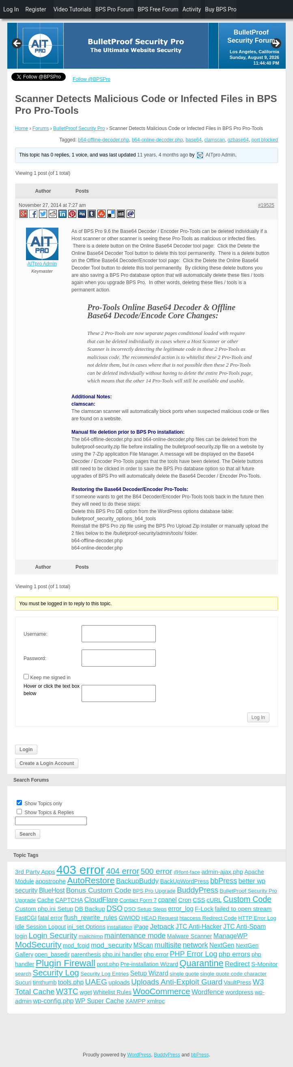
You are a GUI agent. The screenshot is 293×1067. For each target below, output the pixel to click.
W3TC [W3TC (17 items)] (67, 991)
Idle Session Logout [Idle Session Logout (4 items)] (40, 927)
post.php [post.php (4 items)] (108, 964)
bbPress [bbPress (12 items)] (223, 881)
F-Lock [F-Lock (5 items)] (204, 908)
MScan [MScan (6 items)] (143, 945)
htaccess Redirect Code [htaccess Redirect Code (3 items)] (208, 918)
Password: (35, 658)
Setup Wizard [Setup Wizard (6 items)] (149, 973)
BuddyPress (167, 1055)
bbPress (200, 1055)
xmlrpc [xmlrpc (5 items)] (156, 1000)
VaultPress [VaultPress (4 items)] (237, 982)
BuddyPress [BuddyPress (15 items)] (197, 890)
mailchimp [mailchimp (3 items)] (91, 936)
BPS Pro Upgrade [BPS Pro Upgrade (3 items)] (154, 891)
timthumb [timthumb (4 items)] (45, 982)
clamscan (214, 140)
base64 (193, 140)
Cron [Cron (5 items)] (185, 899)
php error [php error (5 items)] (156, 954)
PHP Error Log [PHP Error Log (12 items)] (193, 954)
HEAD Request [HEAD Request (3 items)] (159, 918)
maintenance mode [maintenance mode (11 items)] (135, 936)
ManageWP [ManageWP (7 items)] (230, 935)
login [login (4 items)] (21, 936)
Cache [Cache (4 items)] (45, 900)
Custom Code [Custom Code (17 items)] (247, 899)
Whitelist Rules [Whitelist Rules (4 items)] (112, 992)
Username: (35, 634)
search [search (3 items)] (23, 974)
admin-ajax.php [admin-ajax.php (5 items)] (222, 871)
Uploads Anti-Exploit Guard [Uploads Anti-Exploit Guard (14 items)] (176, 982)
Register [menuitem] (35, 9)
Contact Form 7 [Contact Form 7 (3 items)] (138, 900)
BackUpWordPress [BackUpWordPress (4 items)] (184, 881)
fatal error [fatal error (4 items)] (50, 918)
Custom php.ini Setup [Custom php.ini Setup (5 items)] (44, 908)
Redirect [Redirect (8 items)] (237, 964)
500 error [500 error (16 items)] (156, 871)
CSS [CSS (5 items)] (199, 899)
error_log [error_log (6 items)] (181, 908)
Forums (40, 128)
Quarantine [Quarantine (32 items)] (201, 963)
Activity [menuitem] (192, 9)
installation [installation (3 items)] (119, 927)
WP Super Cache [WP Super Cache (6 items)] (99, 1000)
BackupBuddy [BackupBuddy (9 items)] (137, 881)
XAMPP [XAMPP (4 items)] (135, 1001)
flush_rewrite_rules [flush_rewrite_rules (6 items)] (90, 917)
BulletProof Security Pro (79, 128)
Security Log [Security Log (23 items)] (55, 972)
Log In (258, 717)
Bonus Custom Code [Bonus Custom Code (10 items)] (98, 890)
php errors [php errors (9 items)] (234, 954)
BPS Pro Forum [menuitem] (114, 9)
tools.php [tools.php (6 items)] (71, 982)
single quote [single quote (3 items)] (184, 974)
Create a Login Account (46, 763)
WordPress (139, 1055)
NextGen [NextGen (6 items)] (222, 945)
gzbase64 (238, 140)
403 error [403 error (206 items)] (80, 869)
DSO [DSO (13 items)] (114, 908)
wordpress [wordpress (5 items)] (239, 992)
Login (26, 749)
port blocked (265, 140)
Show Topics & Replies (49, 812)
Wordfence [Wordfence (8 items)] (208, 992)
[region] (146, 46)
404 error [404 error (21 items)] (122, 871)
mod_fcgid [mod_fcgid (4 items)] (76, 945)
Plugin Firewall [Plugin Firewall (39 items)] (65, 963)
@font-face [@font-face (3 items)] (187, 872)
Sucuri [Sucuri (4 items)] (23, 982)
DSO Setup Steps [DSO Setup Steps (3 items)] (145, 909)
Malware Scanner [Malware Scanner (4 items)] (189, 936)
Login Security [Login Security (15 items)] (53, 935)
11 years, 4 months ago (162, 155)
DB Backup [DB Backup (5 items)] (90, 908)
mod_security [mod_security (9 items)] (111, 945)
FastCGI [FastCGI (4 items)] (26, 918)
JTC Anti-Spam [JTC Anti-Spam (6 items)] (244, 926)
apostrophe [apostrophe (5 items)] (50, 881)
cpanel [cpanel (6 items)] (167, 899)
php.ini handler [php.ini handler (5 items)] (122, 954)
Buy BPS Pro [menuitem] (220, 9)
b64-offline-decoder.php (103, 140)
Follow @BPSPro (91, 79)
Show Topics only (43, 803)
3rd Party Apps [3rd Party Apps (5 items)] (35, 871)
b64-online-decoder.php (157, 140)
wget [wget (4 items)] (86, 992)
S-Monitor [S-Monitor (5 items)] (264, 964)
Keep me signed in (50, 677)
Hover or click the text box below (52, 689)
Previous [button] (17, 44)
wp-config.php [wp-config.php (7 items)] (53, 1000)
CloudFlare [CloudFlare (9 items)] (101, 900)
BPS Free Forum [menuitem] (158, 9)
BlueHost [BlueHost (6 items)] (52, 890)
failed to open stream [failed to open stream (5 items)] (243, 908)
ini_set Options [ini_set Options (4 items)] (86, 927)
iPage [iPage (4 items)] (141, 927)
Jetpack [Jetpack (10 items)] (162, 926)
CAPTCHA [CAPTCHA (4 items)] (69, 900)
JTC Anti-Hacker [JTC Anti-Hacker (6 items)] (199, 926)
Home (21, 128)
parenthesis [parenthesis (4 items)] (86, 954)
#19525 (266, 205)
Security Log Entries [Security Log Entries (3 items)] (104, 974)
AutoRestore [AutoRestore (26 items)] (91, 880)
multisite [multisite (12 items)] (168, 945)
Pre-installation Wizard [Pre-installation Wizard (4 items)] (149, 964)
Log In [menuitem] (11, 9)
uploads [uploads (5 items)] (119, 982)
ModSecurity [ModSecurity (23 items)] (38, 944)
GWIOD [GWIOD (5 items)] (129, 917)
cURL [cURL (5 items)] (214, 899)
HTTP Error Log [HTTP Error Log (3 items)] (257, 918)
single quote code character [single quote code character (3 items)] (233, 974)
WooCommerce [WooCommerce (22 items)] (161, 991)
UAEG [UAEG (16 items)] (96, 982)
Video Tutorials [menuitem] (72, 9)
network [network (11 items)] (195, 945)
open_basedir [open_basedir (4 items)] (52, 954)
